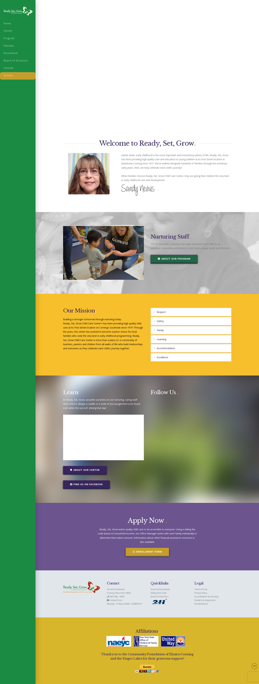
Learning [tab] (161, 339)
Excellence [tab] (162, 357)
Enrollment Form (147, 551)
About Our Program (174, 258)
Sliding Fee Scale (159, 593)
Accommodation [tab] (166, 348)
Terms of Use (200, 589)
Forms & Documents (160, 589)
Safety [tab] (160, 321)
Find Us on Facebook (86, 484)
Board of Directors (159, 596)
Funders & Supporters (205, 600)
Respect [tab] (161, 312)
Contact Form (115, 600)
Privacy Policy (200, 593)
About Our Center (85, 469)
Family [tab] (160, 330)
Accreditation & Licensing (206, 596)
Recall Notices (201, 603)
